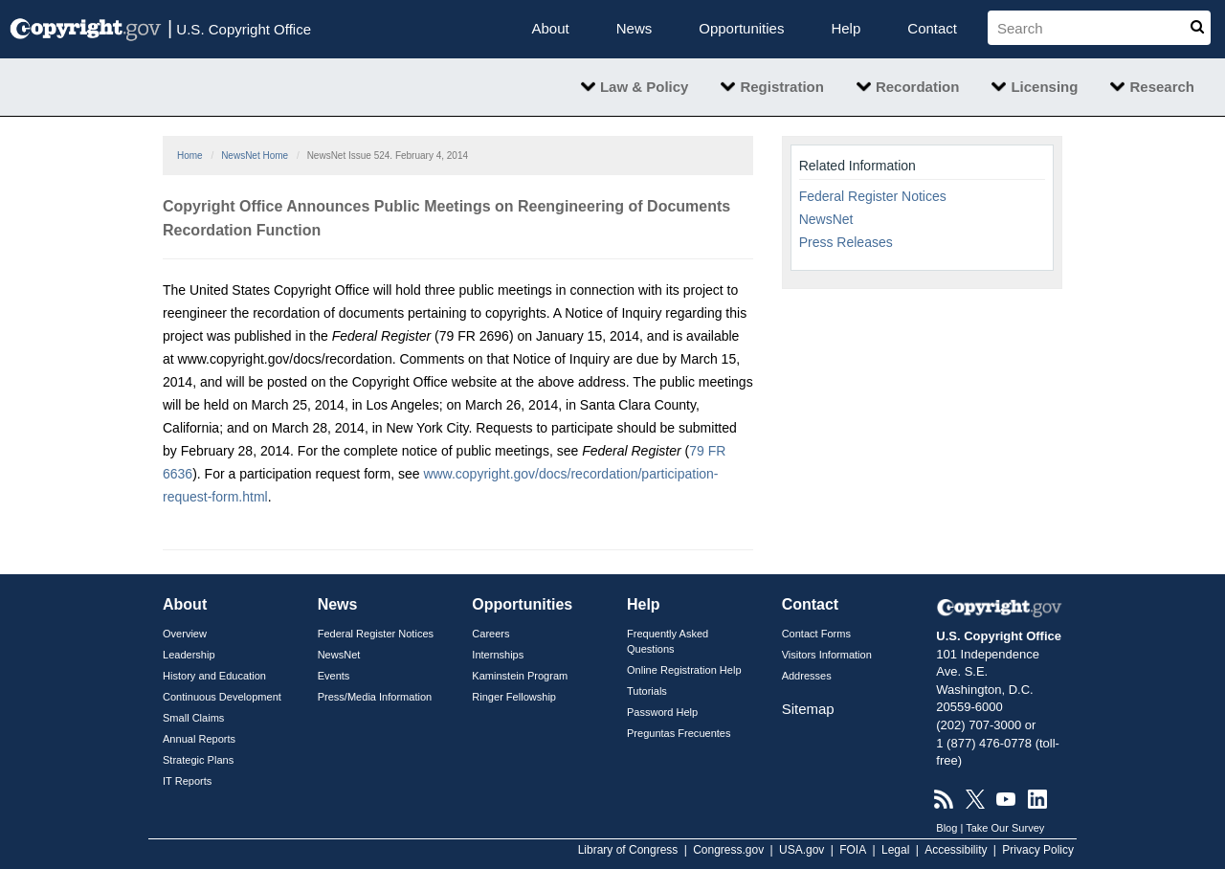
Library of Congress (628, 850)
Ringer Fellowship (514, 696)
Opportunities (741, 28)
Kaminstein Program (520, 675)
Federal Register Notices (873, 196)
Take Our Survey (1005, 828)
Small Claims (193, 718)
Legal (895, 850)
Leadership (189, 654)
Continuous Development (222, 696)
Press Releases (846, 242)
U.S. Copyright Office (239, 27)
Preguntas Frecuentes (679, 733)
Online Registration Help (684, 670)
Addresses (807, 675)
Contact (932, 28)
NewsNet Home (254, 155)
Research (1161, 86)
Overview (185, 633)
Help (845, 28)
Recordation (918, 86)
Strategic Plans (198, 760)
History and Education (214, 675)
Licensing (1044, 86)
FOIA (852, 850)
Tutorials (647, 691)
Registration (782, 86)
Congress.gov (728, 850)
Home (190, 155)
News (634, 28)
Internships (497, 654)
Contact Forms (816, 633)
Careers (490, 633)
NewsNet (826, 219)
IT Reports (187, 781)
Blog (946, 828)
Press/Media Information (375, 696)
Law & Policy (644, 86)
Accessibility (955, 850)
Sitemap (808, 709)
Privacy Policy (1038, 850)
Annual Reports (199, 739)
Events (334, 675)
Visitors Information (827, 654)
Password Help (662, 712)
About (550, 28)
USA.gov (801, 850)
